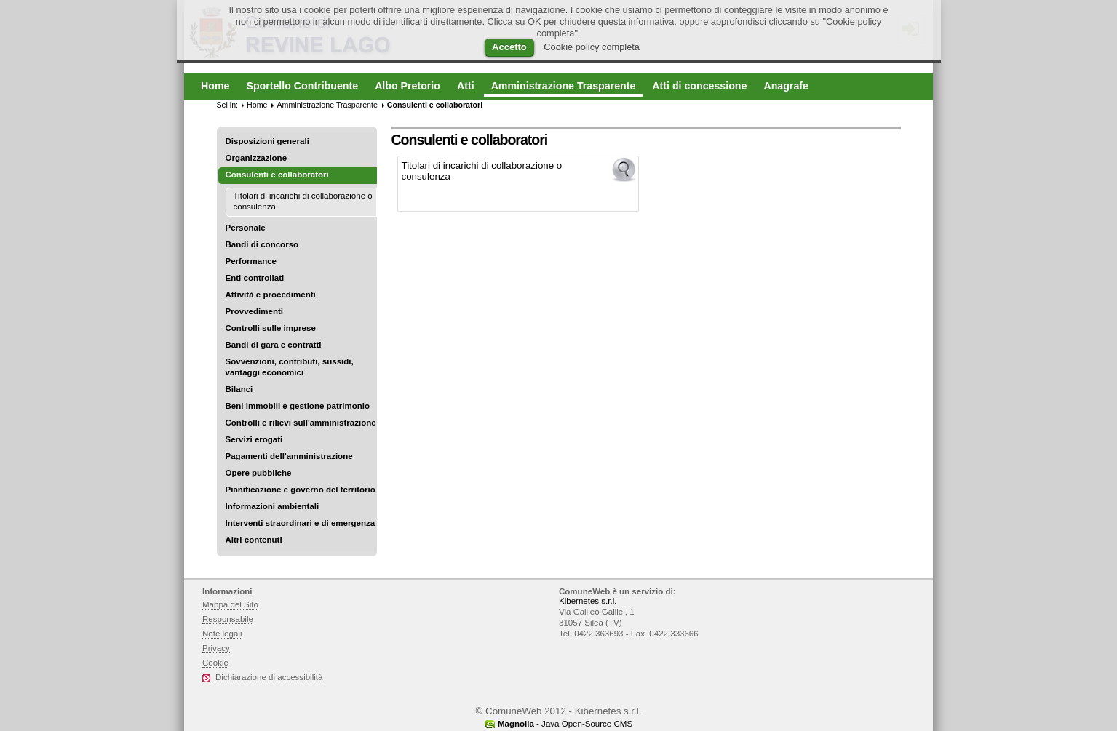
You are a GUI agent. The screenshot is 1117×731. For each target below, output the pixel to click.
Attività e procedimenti (271, 294)
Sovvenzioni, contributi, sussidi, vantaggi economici (290, 367)
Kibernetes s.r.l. (587, 600)
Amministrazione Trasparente (327, 104)
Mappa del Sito (230, 604)
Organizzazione (256, 157)
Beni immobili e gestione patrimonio (298, 406)
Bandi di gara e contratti (274, 344)
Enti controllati (255, 277)
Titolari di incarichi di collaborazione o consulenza (303, 201)
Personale (246, 227)
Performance (251, 261)
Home (257, 104)
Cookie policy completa (592, 46)
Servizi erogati (254, 439)
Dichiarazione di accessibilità (268, 677)
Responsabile (227, 619)
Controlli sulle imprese (271, 328)
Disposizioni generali (267, 141)
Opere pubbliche (259, 472)
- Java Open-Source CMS (565, 723)
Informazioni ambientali (272, 506)
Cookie (215, 662)
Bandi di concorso (262, 244)
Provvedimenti (254, 311)
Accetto (509, 46)
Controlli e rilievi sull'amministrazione (301, 422)
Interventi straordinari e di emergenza (300, 523)
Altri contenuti (254, 539)
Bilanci (239, 389)
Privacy (216, 648)
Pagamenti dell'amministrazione (289, 456)
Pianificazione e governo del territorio (300, 489)
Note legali (222, 633)
